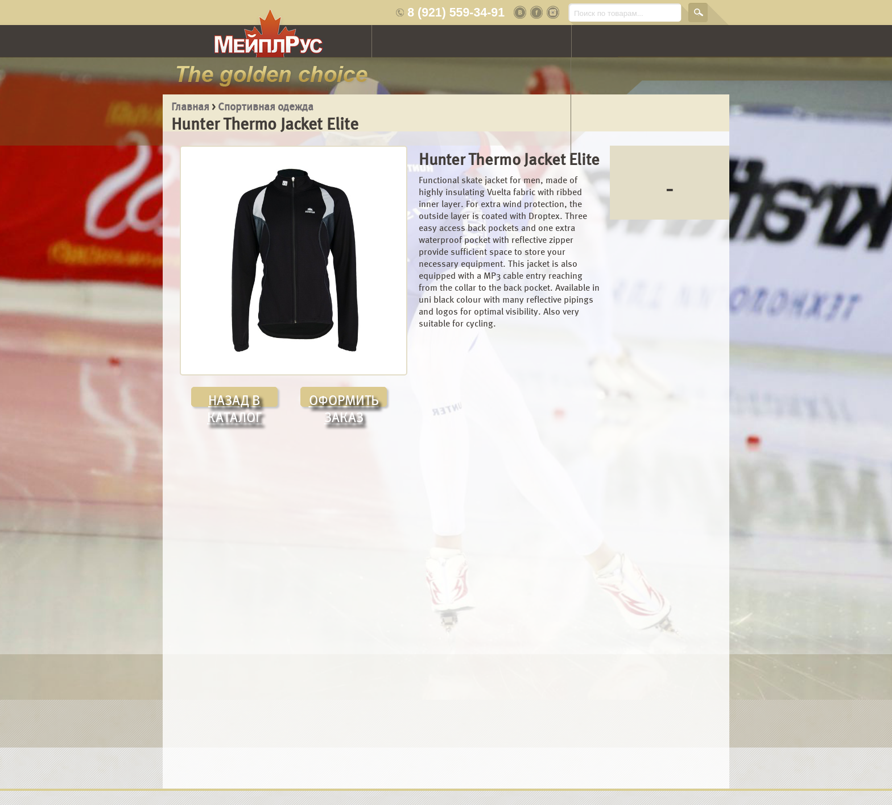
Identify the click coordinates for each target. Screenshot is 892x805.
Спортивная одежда (265, 107)
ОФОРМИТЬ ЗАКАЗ (344, 399)
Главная (190, 107)
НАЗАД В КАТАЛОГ (234, 399)
